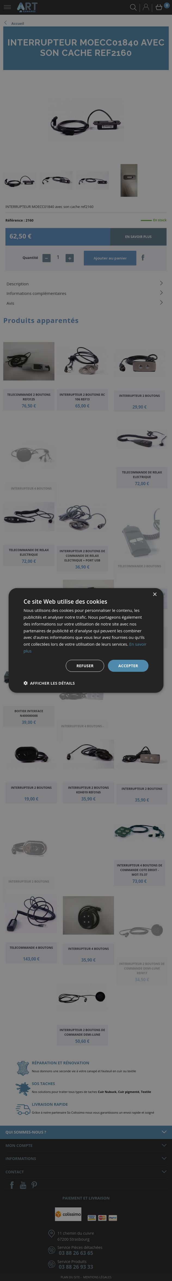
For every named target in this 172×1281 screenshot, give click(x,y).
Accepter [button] (128, 665)
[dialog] (86, 640)
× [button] (154, 595)
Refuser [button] (85, 665)
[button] (49, 683)
